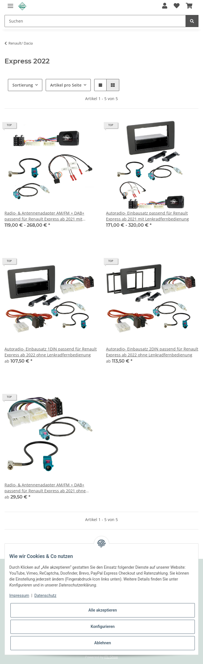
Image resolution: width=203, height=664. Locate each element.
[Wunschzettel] (176, 6)
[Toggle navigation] (10, 3)
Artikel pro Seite (65, 85)
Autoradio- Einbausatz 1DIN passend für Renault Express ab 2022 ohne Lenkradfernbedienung (51, 352)
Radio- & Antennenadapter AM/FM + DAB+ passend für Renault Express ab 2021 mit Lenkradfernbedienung (44, 216)
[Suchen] (95, 21)
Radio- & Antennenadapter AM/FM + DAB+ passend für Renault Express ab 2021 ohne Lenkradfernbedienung (45, 488)
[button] (164, 6)
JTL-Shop (111, 656)
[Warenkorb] (189, 6)
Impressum (19, 595)
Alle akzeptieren (102, 610)
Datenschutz (45, 595)
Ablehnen (102, 643)
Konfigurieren (102, 626)
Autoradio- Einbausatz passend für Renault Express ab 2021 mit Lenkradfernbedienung (147, 216)
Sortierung (22, 85)
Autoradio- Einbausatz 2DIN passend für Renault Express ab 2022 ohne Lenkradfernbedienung (152, 352)
